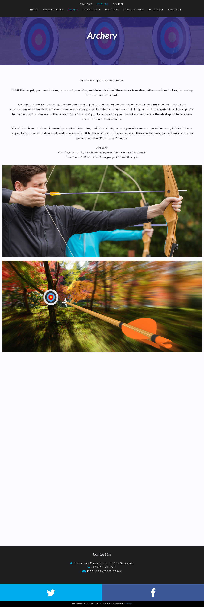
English (102, 4)
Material (112, 9)
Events (73, 9)
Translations (133, 9)
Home (34, 9)
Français (86, 4)
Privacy (128, 604)
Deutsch (118, 4)
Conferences (53, 9)
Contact (174, 9)
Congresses (92, 9)
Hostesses (156, 9)
